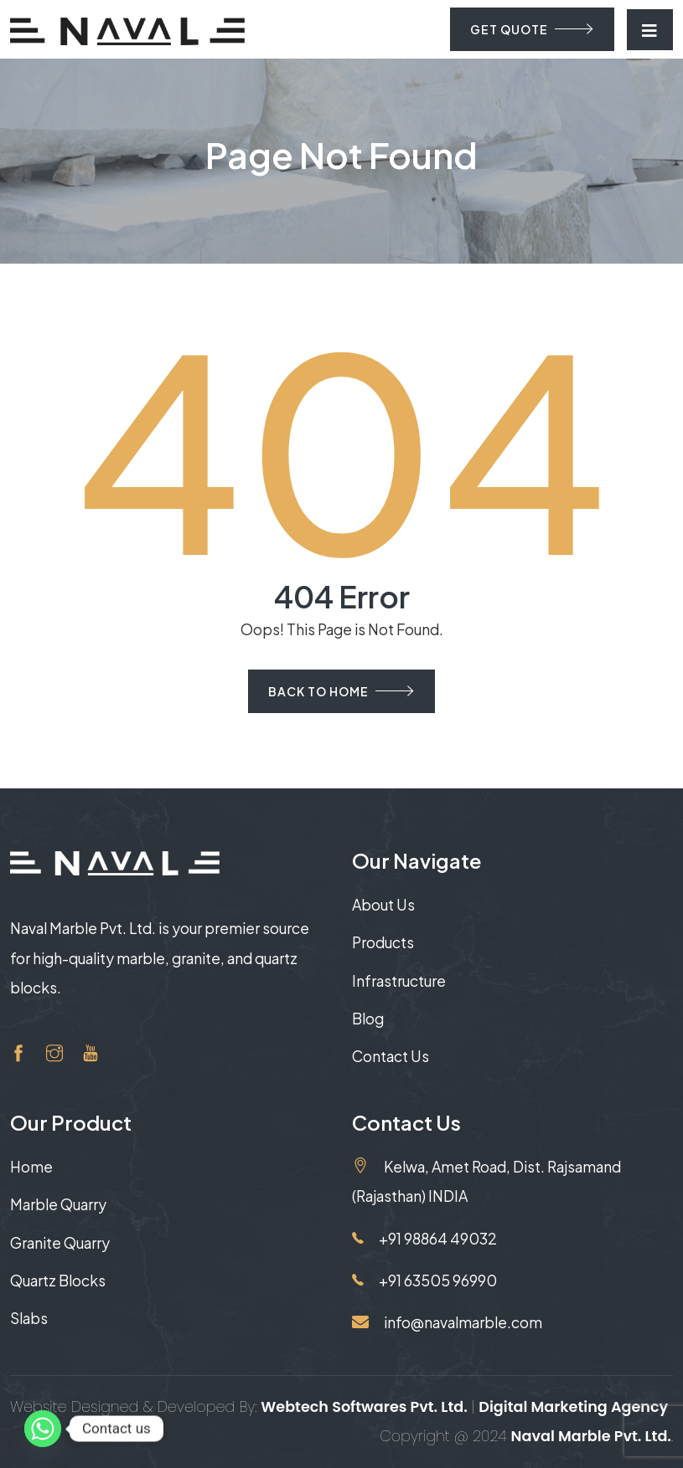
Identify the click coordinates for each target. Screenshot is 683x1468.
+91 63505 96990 (424, 1280)
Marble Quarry (58, 1204)
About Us (383, 905)
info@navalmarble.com (447, 1322)
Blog (368, 1018)
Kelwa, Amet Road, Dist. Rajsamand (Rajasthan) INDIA (486, 1181)
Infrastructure (399, 981)
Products (383, 942)
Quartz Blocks (58, 1280)
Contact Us (390, 1056)
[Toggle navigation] (650, 29)
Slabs (29, 1318)
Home (31, 1166)
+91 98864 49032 (424, 1238)
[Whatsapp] (42, 1428)
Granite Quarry (60, 1243)
